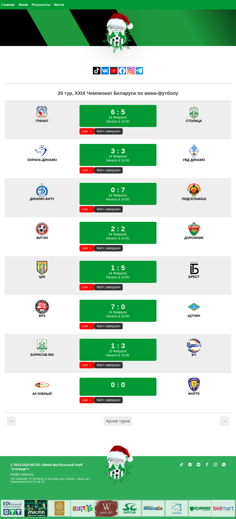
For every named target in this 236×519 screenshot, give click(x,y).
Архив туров (118, 421)
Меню (23, 5)
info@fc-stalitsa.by (21, 474)
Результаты (41, 5)
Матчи (59, 5)
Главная (8, 5)
